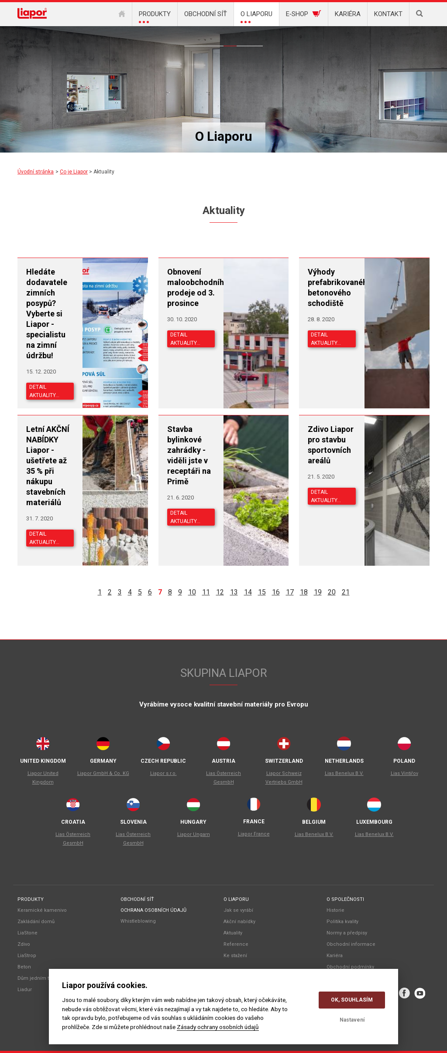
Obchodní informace (351, 944)
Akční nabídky (217, 39)
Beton (24, 967)
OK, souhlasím (352, 1000)
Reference (243, 39)
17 (290, 592)
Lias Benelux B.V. (344, 773)
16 (276, 592)
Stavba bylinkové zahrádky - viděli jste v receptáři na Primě (189, 455)
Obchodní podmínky (350, 967)
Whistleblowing (138, 921)
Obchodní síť (137, 899)
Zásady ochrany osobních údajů (218, 1026)
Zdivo (23, 944)
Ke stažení (256, 39)
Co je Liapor (190, 39)
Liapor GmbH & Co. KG (103, 773)
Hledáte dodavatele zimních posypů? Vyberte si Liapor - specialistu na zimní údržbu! (46, 313)
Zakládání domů (36, 921)
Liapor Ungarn (193, 834)
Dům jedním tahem (39, 978)
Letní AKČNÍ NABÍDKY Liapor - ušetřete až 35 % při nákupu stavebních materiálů (47, 466)
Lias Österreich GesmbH (223, 778)
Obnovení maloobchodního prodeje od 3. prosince (191, 287)
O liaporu (236, 899)
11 (206, 592)
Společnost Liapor (203, 39)
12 (220, 592)
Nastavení (352, 1020)
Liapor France (254, 834)
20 (332, 592)
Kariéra (335, 955)
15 (262, 592)
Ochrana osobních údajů (153, 910)
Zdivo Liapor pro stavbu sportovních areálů (331, 445)
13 (234, 592)
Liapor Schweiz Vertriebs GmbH (284, 778)
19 (318, 592)
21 (346, 592)
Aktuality (230, 39)
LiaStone (27, 933)
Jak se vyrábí (238, 910)
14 (248, 592)
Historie (335, 910)
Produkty (30, 899)
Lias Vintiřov (404, 773)
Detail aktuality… (44, 391)
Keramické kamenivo (42, 910)
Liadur (24, 989)
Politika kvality (342, 921)
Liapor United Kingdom (43, 778)
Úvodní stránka (35, 172)
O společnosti (345, 899)
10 (192, 592)
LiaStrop (26, 955)
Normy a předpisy (347, 933)
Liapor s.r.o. (163, 773)
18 (304, 592)
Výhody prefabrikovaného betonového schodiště (331, 287)
